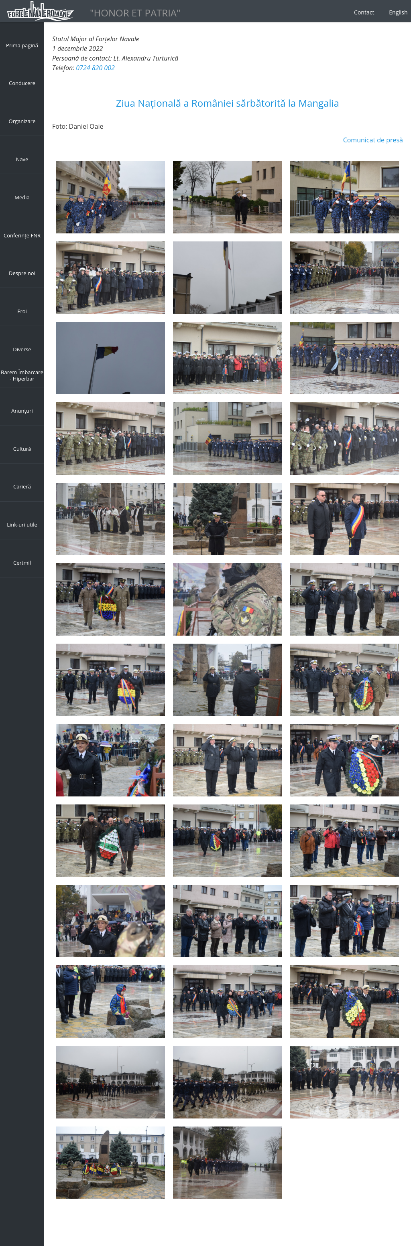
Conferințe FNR (22, 235)
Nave (22, 159)
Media (21, 197)
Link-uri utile (22, 524)
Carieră (22, 486)
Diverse (22, 349)
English (398, 12)
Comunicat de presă (373, 140)
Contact (364, 12)
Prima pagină (22, 45)
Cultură (22, 448)
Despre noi (22, 273)
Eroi (22, 311)
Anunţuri (22, 410)
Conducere (22, 83)
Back (59, 1222)
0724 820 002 (95, 67)
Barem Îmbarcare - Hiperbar (22, 375)
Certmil (22, 562)
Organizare (22, 121)
